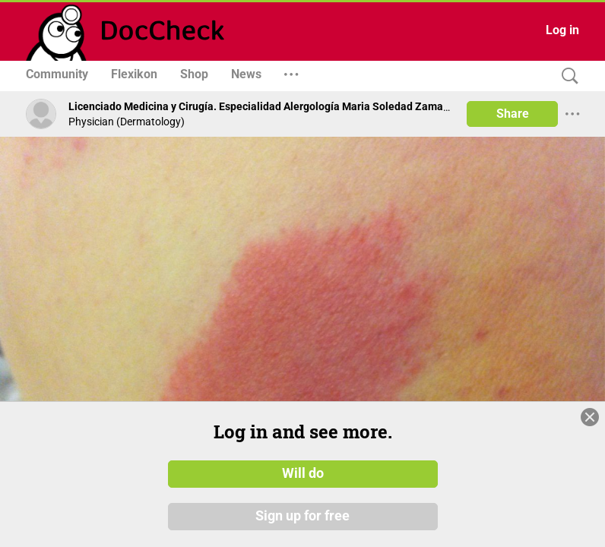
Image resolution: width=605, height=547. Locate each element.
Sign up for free (302, 515)
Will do (303, 473)
